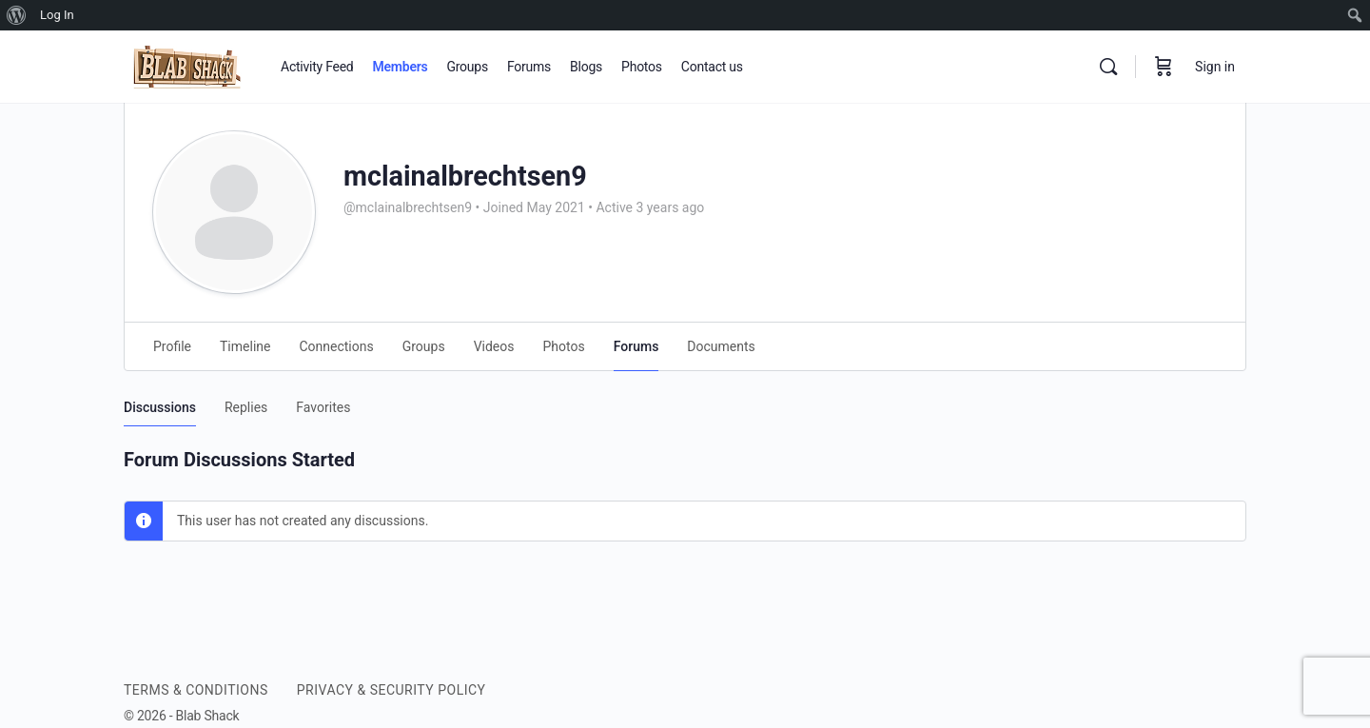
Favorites (323, 407)
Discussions (160, 407)
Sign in (1215, 66)
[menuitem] (16, 15)
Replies (246, 407)
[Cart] (1163, 66)
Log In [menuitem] (57, 15)
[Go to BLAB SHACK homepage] (188, 64)
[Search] (1108, 66)
